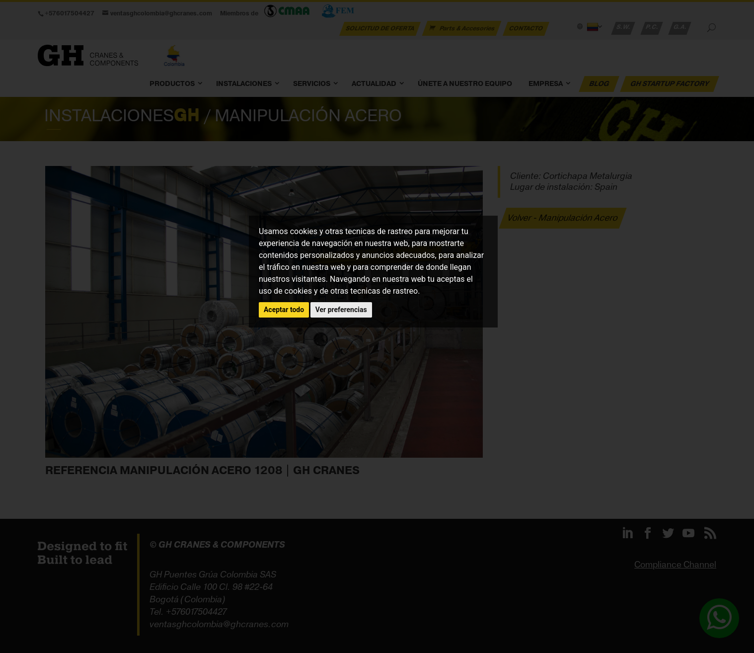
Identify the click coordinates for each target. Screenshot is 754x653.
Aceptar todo (284, 310)
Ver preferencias (341, 310)
